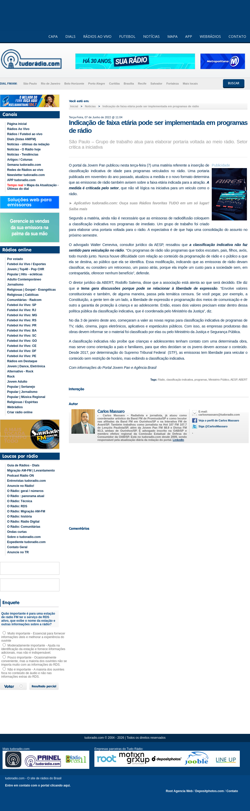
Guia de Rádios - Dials (23, 465)
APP (188, 36)
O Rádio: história (19, 516)
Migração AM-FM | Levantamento (31, 470)
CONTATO (237, 36)
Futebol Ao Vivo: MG (22, 315)
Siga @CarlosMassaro (213, 426)
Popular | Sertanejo (21, 387)
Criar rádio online (19, 412)
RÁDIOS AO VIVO (97, 36)
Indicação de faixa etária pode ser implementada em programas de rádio (151, 106)
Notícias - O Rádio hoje (24, 149)
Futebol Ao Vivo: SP (21, 305)
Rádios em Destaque (22, 361)
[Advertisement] (158, 483)
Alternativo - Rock (20, 371)
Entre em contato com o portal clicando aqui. (38, 785)
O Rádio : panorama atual (25, 496)
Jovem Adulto (17, 381)
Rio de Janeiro (50, 83)
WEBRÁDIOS (210, 36)
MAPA (172, 36)
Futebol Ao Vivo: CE (21, 346)
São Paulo (30, 83)
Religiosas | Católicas (23, 295)
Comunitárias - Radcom (24, 300)
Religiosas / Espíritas (22, 402)
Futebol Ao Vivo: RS (21, 320)
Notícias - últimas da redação (28, 144)
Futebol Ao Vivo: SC (21, 335)
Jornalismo (15, 284)
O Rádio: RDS (17, 506)
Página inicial (17, 124)
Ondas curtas (17, 532)
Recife (142, 83)
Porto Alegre (96, 83)
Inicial (74, 106)
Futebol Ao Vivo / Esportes (26, 264)
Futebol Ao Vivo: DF (21, 351)
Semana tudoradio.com (24, 165)
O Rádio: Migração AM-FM (26, 511)
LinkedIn (178, 439)
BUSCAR (233, 83)
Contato (232, 791)
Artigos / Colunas (19, 159)
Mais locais (190, 83)
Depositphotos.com (209, 791)
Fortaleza (172, 83)
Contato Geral (17, 547)
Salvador (156, 83)
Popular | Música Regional (26, 397)
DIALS (70, 36)
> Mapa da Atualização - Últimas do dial (33, 187)
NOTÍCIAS (151, 36)
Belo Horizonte (74, 83)
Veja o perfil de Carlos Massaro (218, 420)
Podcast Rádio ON (20, 475)
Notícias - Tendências (22, 154)
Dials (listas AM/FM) (21, 139)
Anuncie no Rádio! (20, 486)
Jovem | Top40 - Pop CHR (25, 269)
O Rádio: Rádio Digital (23, 521)
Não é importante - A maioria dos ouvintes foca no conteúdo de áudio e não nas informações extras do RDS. (32, 673)
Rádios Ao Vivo (18, 129)
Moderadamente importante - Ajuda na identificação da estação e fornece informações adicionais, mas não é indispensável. (33, 649)
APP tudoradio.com (21, 180)
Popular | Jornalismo (22, 392)
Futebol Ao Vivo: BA (21, 330)
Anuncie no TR (18, 552)
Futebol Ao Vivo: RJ (21, 310)
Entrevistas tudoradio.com (26, 481)
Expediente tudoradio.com (26, 542)
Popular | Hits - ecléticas (25, 274)
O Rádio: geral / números (25, 491)
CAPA (53, 36)
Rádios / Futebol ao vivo (24, 134)
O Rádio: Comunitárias (23, 526)
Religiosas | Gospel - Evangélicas (31, 289)
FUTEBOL (127, 36)
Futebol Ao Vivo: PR (21, 325)
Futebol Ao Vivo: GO (22, 341)
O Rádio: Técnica (19, 501)
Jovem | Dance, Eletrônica (26, 366)
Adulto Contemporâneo (24, 279)
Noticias (90, 106)
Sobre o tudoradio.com (24, 537)
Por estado (15, 259)
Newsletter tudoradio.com (26, 175)
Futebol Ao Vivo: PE (21, 356)
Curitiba (114, 83)
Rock (11, 376)
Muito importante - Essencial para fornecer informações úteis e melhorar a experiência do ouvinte (33, 637)
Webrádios (15, 407)
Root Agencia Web (179, 791)
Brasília (129, 83)
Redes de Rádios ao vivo (25, 170)
